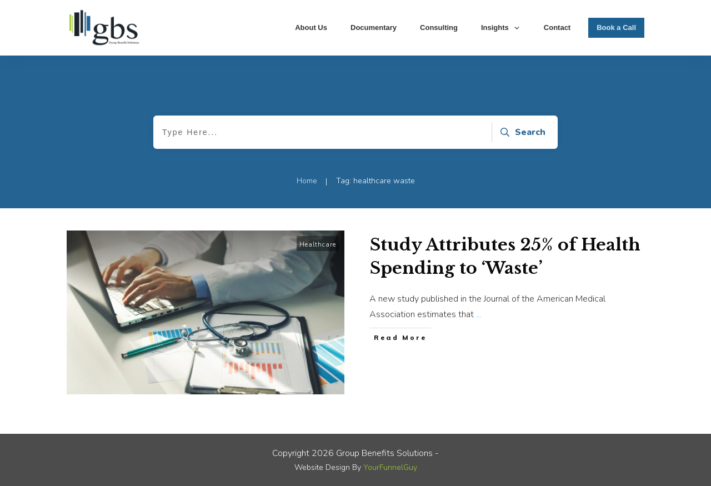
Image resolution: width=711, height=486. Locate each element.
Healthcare (317, 245)
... (478, 314)
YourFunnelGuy (390, 467)
